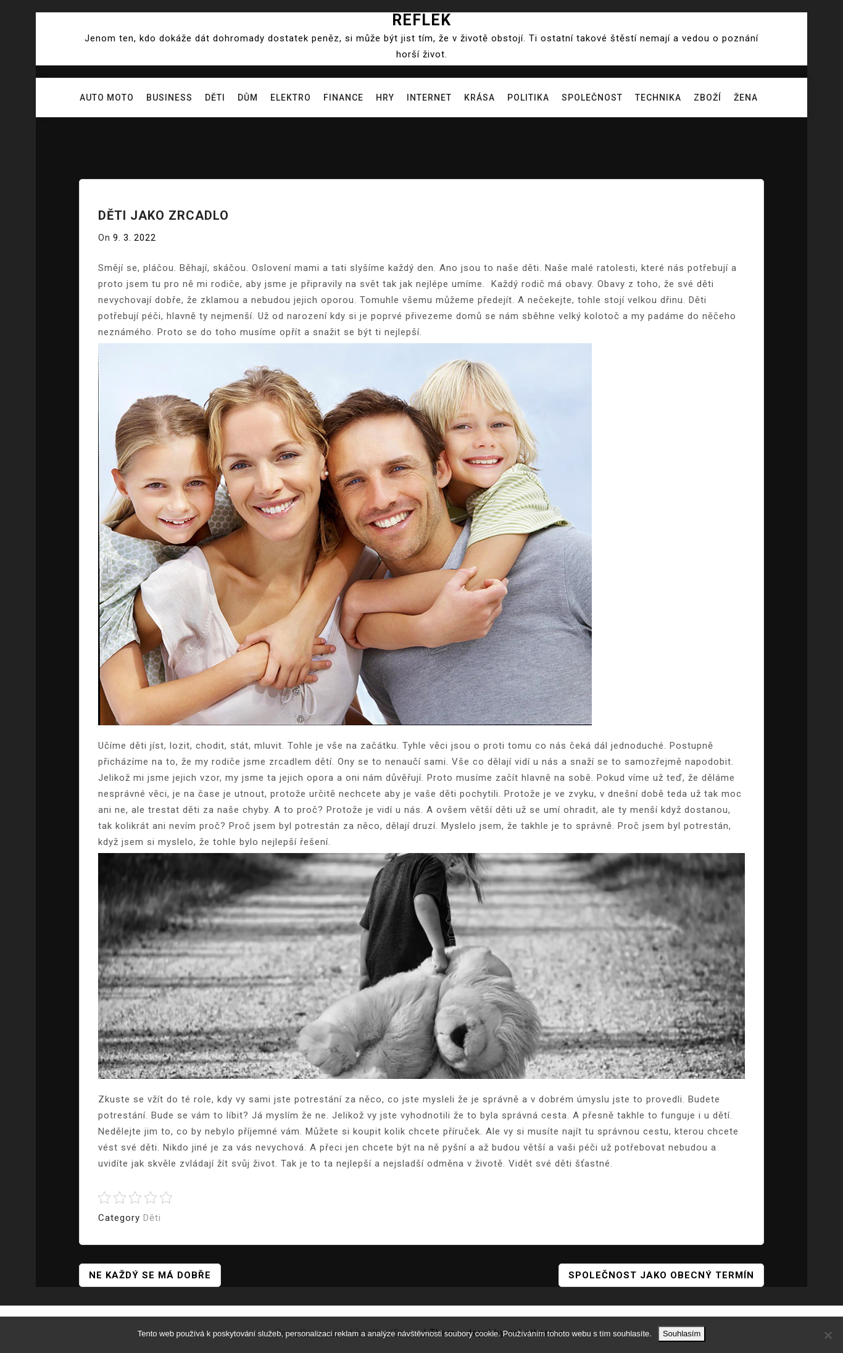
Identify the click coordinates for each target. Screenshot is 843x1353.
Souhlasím (681, 1333)
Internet (429, 97)
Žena (746, 97)
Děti (215, 97)
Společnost (592, 97)
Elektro (290, 97)
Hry (385, 97)
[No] (827, 1335)
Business (169, 97)
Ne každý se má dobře (150, 1275)
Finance (343, 97)
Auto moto (107, 97)
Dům (248, 97)
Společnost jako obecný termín (661, 1275)
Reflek (421, 20)
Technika (658, 97)
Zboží (707, 97)
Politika (528, 97)
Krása (479, 97)
